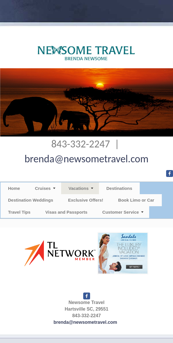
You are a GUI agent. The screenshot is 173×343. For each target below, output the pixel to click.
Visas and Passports (66, 212)
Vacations (79, 188)
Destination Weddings (30, 200)
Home (14, 188)
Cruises (43, 188)
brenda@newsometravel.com (86, 159)
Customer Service (120, 212)
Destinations (119, 188)
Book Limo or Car (136, 200)
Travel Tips (19, 212)
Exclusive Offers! (85, 200)
